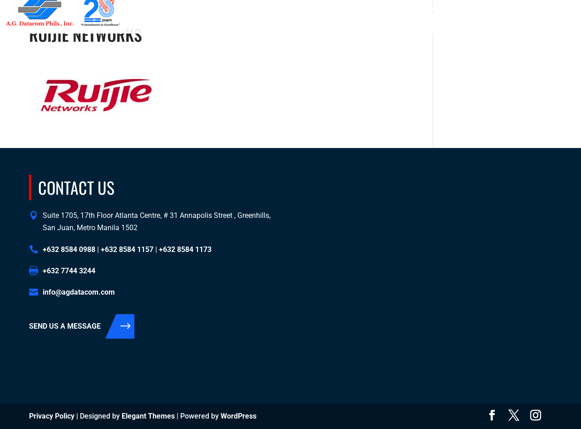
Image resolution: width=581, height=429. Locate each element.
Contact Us (424, 24)
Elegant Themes (148, 416)
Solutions (370, 24)
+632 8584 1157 (401, 9)
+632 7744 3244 (69, 270)
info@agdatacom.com (535, 9)
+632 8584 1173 (451, 9)
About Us (329, 24)
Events (500, 24)
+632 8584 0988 (350, 9)
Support (465, 24)
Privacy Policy (51, 416)
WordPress (238, 416)
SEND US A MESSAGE (65, 326)
